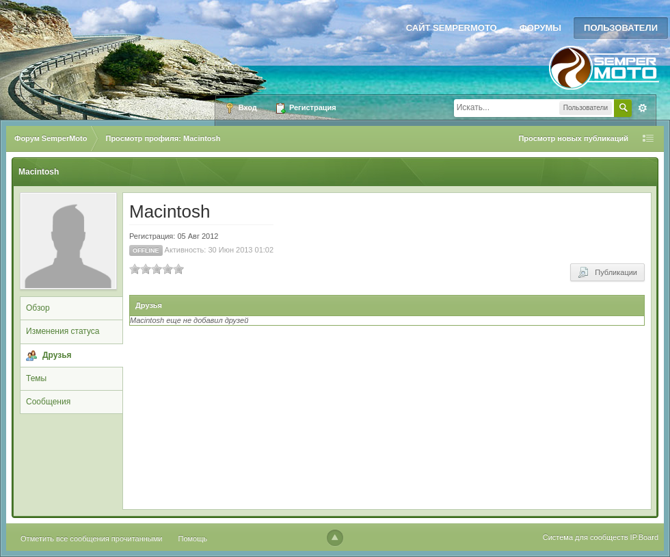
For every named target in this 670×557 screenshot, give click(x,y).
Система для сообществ (585, 537)
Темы (36, 378)
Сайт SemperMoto (451, 28)
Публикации (607, 272)
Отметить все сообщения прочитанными (91, 538)
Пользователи (621, 28)
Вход (240, 108)
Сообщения (48, 401)
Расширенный (643, 108)
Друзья (57, 355)
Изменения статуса (62, 331)
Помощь (193, 538)
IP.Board (644, 537)
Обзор (38, 308)
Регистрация (305, 108)
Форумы (540, 28)
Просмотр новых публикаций (573, 138)
